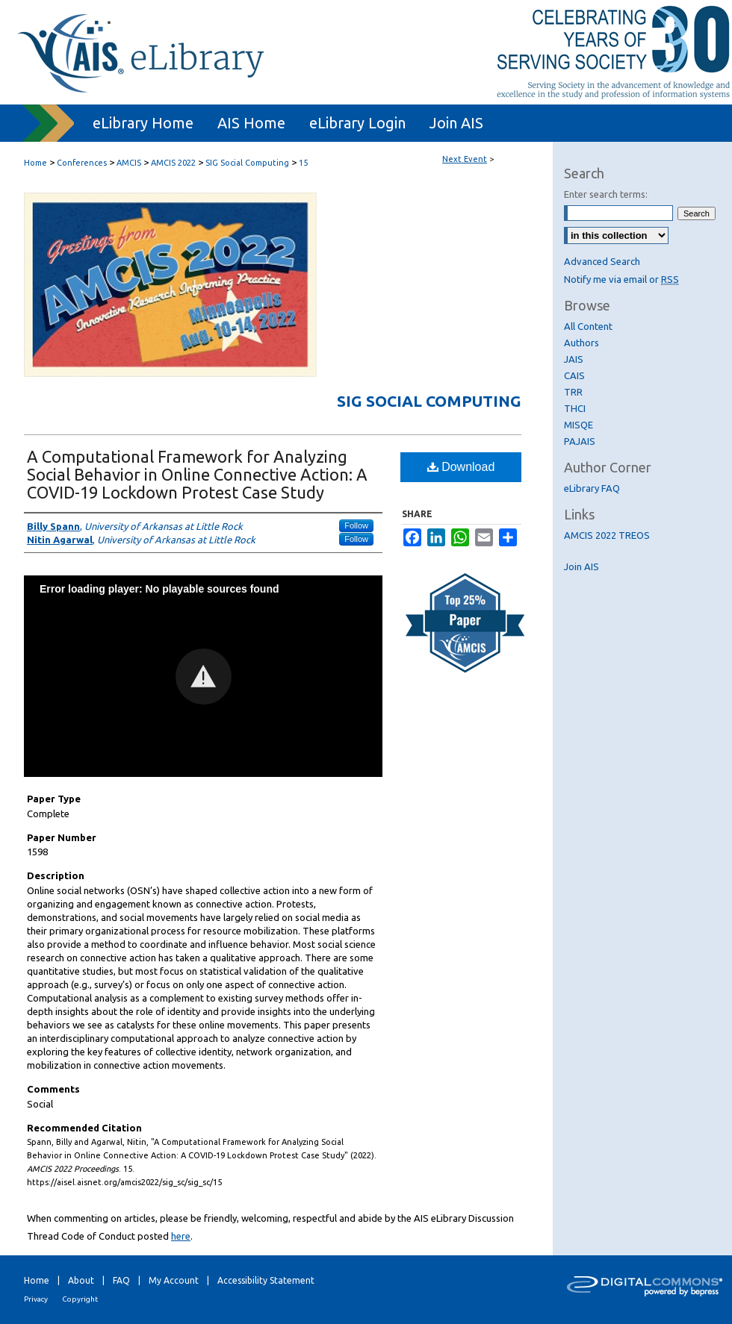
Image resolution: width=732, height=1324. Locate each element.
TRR (573, 392)
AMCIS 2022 (174, 162)
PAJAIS (579, 441)
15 (303, 162)
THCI (575, 408)
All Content (588, 326)
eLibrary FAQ (592, 488)
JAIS (573, 359)
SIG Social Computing (248, 162)
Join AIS (581, 566)
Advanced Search (602, 261)
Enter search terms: (606, 194)
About (81, 1280)
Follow (356, 525)
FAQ (121, 1280)
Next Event (464, 158)
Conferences (83, 162)
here (180, 1236)
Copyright (80, 1299)
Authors (581, 342)
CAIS (574, 375)
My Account (174, 1280)
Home (35, 162)
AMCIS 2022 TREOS (607, 535)
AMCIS (130, 162)
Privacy (36, 1299)
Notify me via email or (621, 279)
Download (461, 466)
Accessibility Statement (265, 1280)
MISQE (578, 424)
